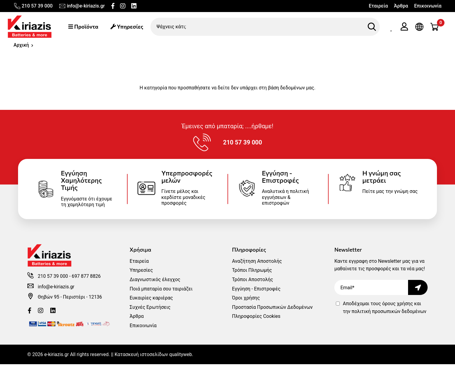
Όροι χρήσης (246, 299)
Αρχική (21, 45)
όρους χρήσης (397, 305)
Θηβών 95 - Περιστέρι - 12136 (70, 299)
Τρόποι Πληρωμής (252, 272)
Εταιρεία (378, 6)
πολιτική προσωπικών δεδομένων (388, 313)
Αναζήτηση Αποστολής (257, 263)
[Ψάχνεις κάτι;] (265, 27)
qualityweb (180, 356)
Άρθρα (401, 6)
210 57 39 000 (33, 6)
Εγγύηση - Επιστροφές (256, 290)
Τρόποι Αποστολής (252, 281)
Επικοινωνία (427, 6)
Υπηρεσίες (127, 26)
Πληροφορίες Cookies (256, 318)
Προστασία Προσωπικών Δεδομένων (272, 309)
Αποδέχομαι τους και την (384, 309)
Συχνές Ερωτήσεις (150, 309)
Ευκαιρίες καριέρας (151, 299)
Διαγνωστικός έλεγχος (155, 281)
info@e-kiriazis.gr (82, 6)
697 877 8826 (87, 278)
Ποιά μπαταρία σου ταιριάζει (161, 290)
